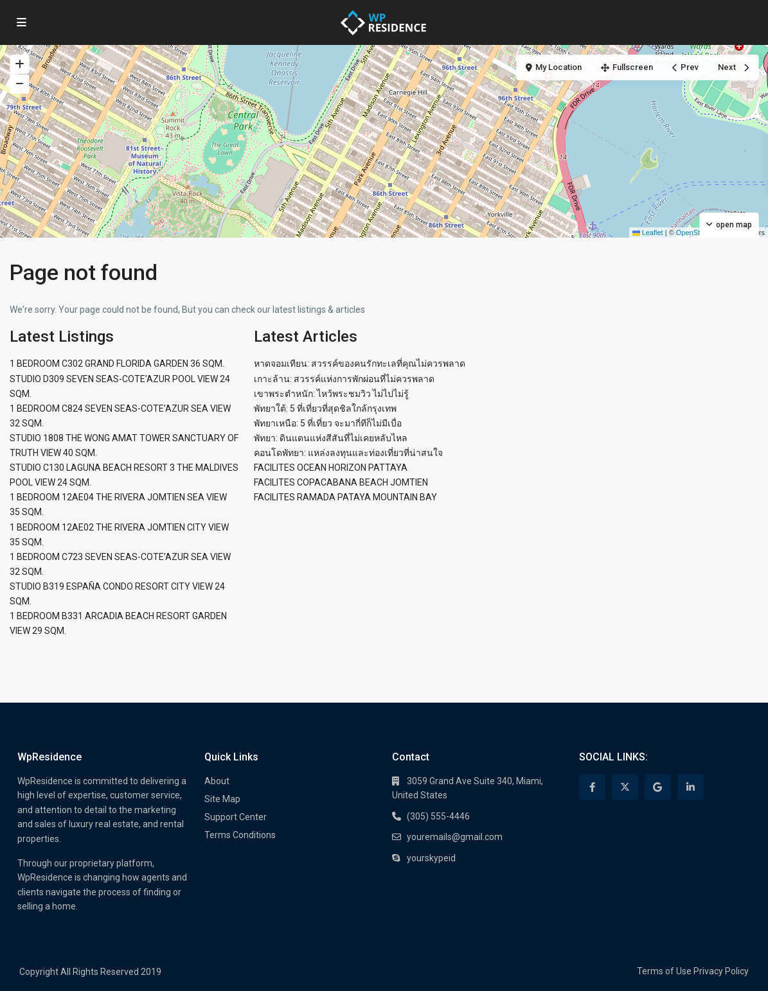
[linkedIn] (690, 787)
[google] (658, 787)
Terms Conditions (240, 835)
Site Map (222, 799)
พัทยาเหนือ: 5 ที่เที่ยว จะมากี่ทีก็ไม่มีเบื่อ (328, 423)
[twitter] (625, 787)
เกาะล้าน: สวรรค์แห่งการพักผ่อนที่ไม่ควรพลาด (344, 379)
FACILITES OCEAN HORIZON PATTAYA (330, 467)
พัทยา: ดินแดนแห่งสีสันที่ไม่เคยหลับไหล (330, 438)
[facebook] (592, 787)
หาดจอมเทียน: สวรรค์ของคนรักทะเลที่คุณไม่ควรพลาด (359, 363)
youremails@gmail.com (455, 837)
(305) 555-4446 (438, 816)
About (216, 781)
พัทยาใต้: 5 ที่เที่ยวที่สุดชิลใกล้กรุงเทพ (325, 408)
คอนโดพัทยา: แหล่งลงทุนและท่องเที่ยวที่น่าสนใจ (348, 453)
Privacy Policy (721, 971)
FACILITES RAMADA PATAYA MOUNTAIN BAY (345, 497)
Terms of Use (664, 971)
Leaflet (647, 232)
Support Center (235, 817)
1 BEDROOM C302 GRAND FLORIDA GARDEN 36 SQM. (117, 363)
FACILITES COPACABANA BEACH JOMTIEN (341, 482)
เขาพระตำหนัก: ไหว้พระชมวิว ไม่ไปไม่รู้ (331, 394)
